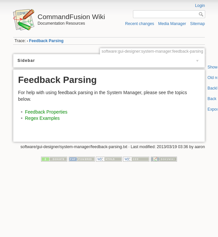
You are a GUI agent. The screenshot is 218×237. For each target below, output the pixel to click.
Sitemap (197, 23)
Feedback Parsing (46, 41)
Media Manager (172, 23)
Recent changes (139, 23)
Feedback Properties (46, 112)
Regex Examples (42, 118)
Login (200, 5)
